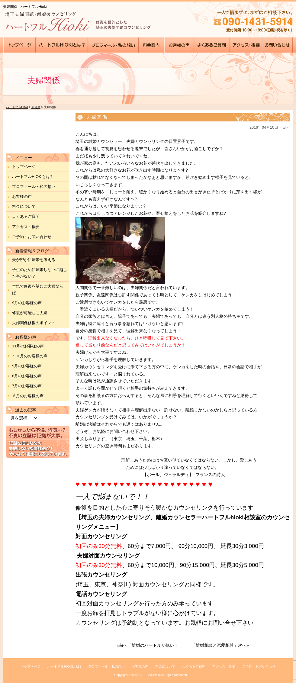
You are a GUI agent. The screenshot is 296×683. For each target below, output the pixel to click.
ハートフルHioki (148, 675)
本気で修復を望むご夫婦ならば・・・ (37, 289)
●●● (19, 45)
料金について (24, 206)
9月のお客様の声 (27, 303)
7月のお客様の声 (27, 386)
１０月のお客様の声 (29, 356)
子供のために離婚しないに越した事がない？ (39, 273)
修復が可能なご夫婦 (29, 313)
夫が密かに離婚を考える (33, 259)
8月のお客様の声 (27, 376)
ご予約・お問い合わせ (31, 236)
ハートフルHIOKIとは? (32, 176)
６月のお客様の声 (27, 396)
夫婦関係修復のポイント (33, 323)
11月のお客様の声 (28, 346)
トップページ (24, 166)
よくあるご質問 (26, 216)
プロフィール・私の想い (33, 186)
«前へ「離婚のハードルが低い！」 (149, 645)
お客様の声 (22, 196)
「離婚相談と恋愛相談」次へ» (220, 645)
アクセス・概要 (26, 226)
